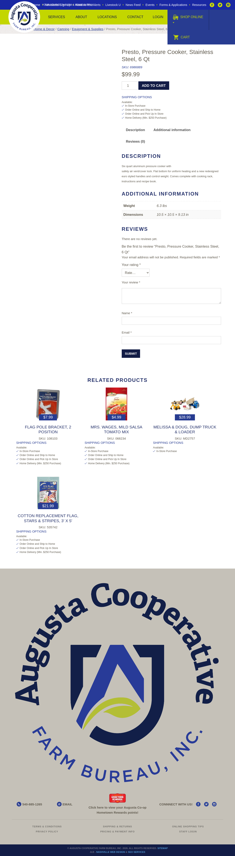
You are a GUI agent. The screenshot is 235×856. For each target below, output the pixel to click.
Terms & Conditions (47, 826)
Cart (181, 37)
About (81, 17)
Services (56, 17)
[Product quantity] (130, 85)
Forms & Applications (173, 5)
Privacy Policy (47, 831)
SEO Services (136, 852)
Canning (63, 29)
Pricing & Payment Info (117, 831)
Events (150, 5)
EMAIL (68, 804)
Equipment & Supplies (87, 29)
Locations (107, 17)
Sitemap (162, 848)
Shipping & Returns (117, 826)
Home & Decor (44, 29)
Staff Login (188, 831)
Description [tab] (135, 130)
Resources (199, 5)
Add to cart (154, 85)
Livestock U (113, 5)
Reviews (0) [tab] (135, 141)
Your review (131, 282)
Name (127, 313)
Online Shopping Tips (188, 826)
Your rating (131, 265)
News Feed (133, 5)
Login (158, 17)
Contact (135, 17)
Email (127, 332)
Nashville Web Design (110, 852)
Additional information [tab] (171, 130)
